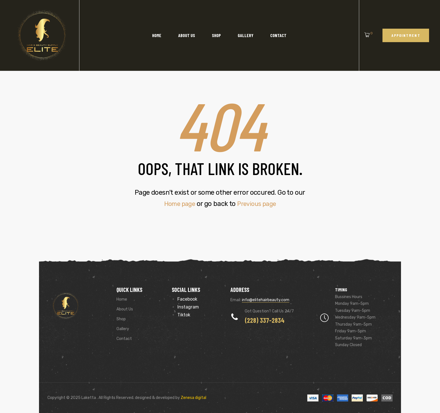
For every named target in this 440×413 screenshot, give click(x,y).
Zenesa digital (193, 397)
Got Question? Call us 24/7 (269, 311)
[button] (405, 35)
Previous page (258, 204)
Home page (178, 204)
